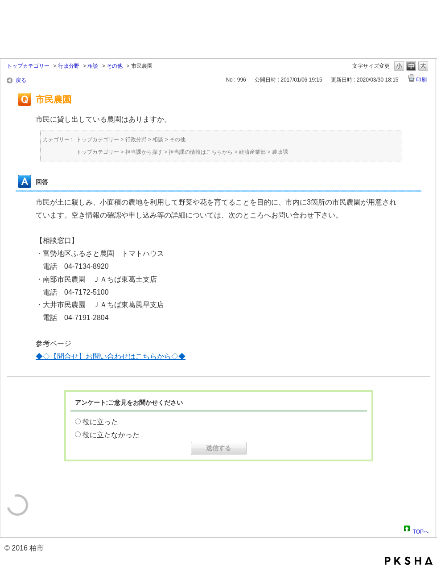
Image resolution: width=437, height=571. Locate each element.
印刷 (421, 80)
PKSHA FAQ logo (409, 561)
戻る (21, 80)
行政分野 (68, 66)
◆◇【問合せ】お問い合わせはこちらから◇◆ (111, 356)
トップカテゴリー (28, 66)
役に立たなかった (111, 435)
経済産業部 (252, 152)
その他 (115, 66)
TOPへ (421, 530)
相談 (92, 66)
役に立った (100, 422)
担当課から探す (144, 152)
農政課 (280, 152)
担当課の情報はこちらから (201, 152)
